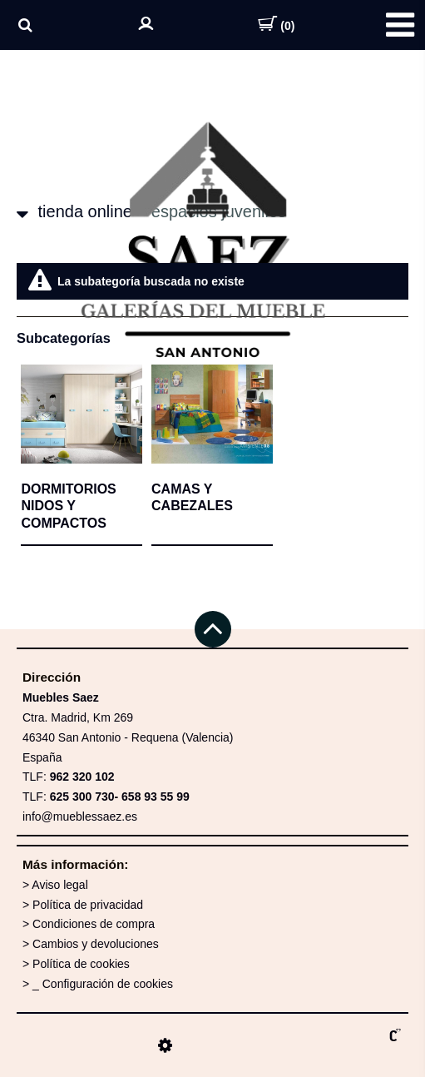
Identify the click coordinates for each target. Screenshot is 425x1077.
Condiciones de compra (93, 924)
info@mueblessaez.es (79, 816)
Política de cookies (81, 963)
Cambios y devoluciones (95, 943)
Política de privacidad (87, 904)
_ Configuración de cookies (102, 983)
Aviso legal (59, 884)
